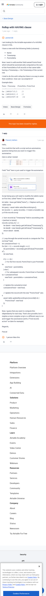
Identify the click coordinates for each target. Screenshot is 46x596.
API (23, 561)
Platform (14, 362)
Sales (12, 423)
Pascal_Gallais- (12, 140)
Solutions (14, 397)
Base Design (8, 18)
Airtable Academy (17, 438)
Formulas (27, 107)
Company (14, 503)
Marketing (14, 407)
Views (5, 107)
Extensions (14, 377)
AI (11, 387)
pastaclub (9, 38)
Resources (14, 468)
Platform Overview (18, 367)
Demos (13, 453)
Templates (14, 493)
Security (23, 554)
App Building (15, 382)
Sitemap (23, 567)
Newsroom (14, 528)
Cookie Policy (32, 585)
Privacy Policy (7, 593)
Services (13, 478)
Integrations (15, 372)
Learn (12, 432)
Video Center (15, 448)
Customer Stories (17, 458)
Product (13, 402)
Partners (13, 473)
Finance (13, 428)
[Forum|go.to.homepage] (15, 5)
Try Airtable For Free (18, 533)
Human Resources (18, 418)
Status (13, 523)
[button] (2, 5)
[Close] (39, 574)
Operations (14, 412)
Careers (13, 513)
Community (15, 488)
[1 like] (11, 337)
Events (13, 443)
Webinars (14, 463)
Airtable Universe (17, 498)
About (12, 508)
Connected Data (17, 392)
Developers (14, 483)
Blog (12, 518)
